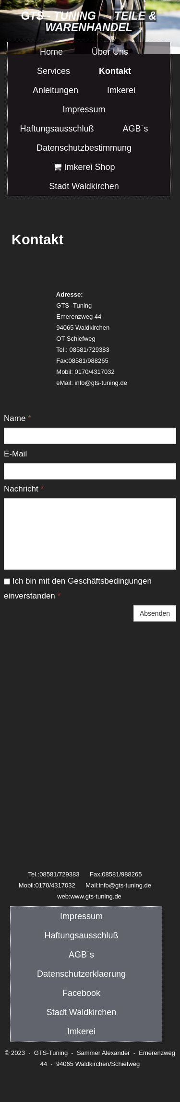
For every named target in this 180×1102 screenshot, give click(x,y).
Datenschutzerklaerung (81, 974)
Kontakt (115, 71)
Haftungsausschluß (81, 935)
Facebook (81, 993)
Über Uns (110, 52)
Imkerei (81, 1031)
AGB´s (81, 954)
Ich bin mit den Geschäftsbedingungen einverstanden (78, 588)
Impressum (81, 916)
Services (53, 71)
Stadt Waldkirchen (81, 1012)
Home (51, 52)
